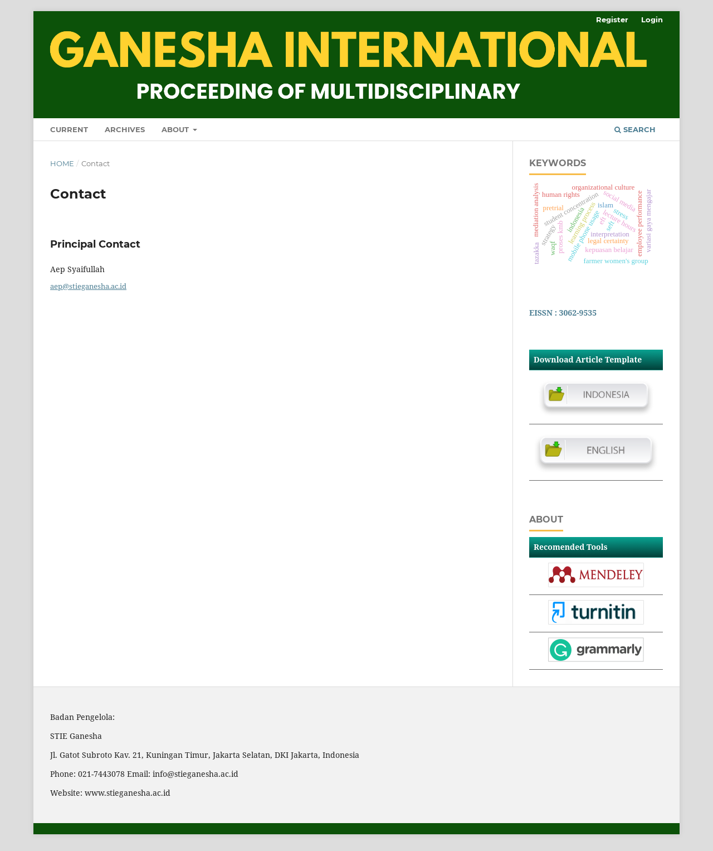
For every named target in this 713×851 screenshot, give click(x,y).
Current (69, 129)
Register (612, 19)
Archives (125, 129)
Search (635, 129)
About (176, 129)
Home (62, 163)
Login (652, 19)
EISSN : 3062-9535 (563, 312)
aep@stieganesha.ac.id (88, 286)
